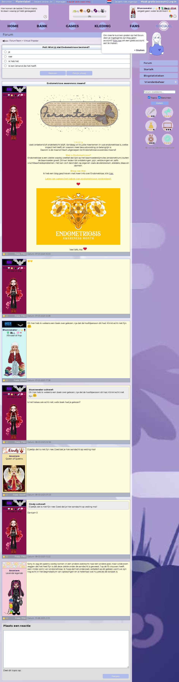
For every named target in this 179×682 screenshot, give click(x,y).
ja (9, 52)
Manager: (73, 1)
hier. (111, 173)
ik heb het (13, 61)
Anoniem (14, 456)
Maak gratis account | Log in (158, 1)
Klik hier (117, 40)
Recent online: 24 (43, 1)
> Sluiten (139, 50)
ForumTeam (15, 40)
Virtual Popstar (31, 40)
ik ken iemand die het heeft (22, 66)
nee (10, 56)
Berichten (7, 1)
